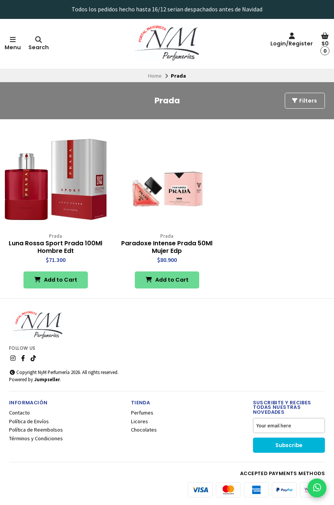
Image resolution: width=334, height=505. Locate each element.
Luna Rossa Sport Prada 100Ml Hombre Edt (55, 247)
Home (155, 75)
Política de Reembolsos (36, 429)
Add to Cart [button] (55, 280)
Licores (139, 421)
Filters (304, 100)
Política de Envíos (29, 421)
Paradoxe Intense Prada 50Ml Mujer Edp (166, 247)
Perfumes (142, 412)
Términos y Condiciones (36, 438)
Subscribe (288, 445)
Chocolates (144, 429)
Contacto (19, 412)
